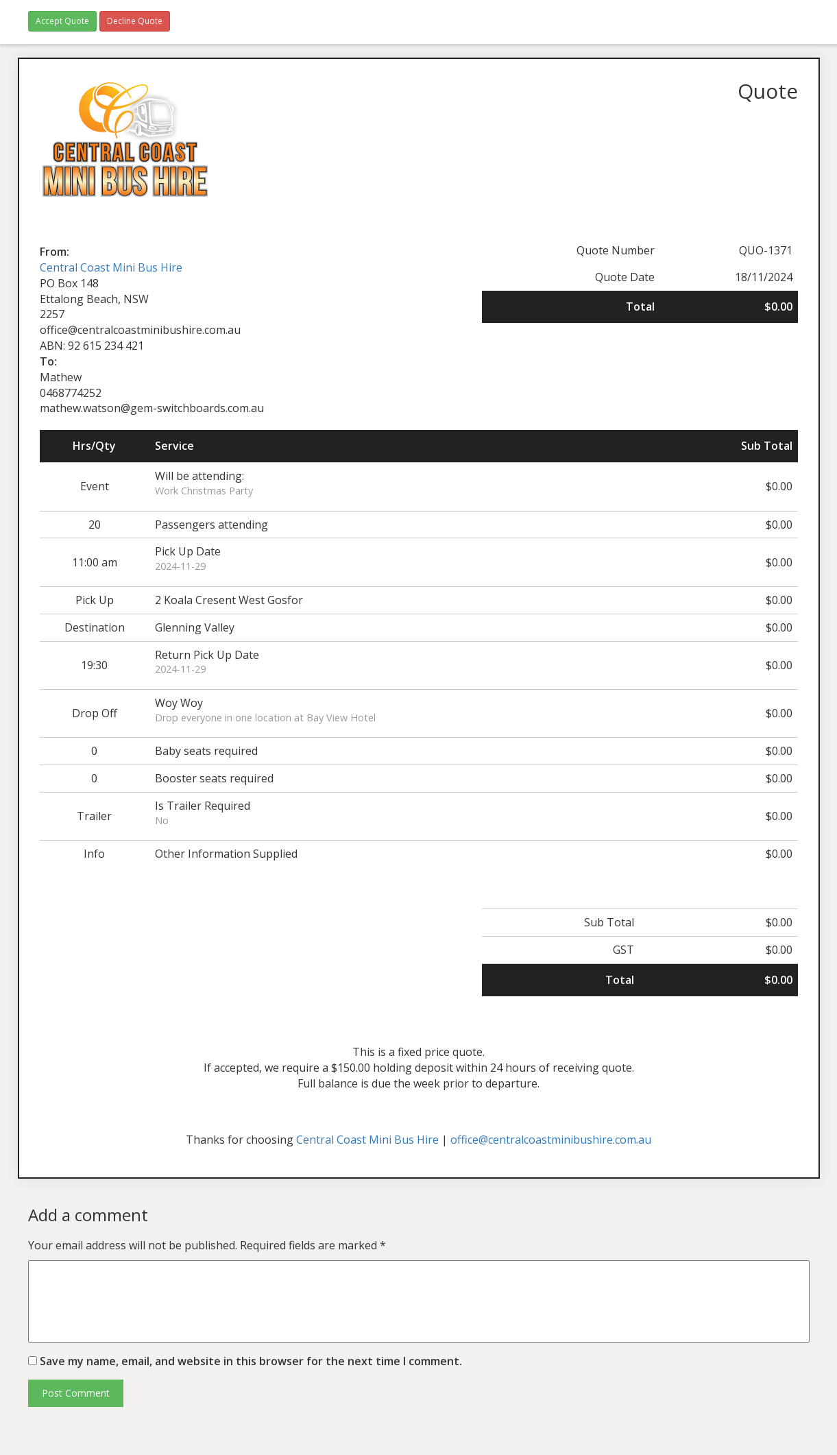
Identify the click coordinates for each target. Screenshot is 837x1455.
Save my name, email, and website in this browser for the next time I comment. (251, 1361)
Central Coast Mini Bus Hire (111, 267)
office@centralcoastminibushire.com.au (550, 1139)
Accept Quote (62, 21)
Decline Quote (134, 21)
